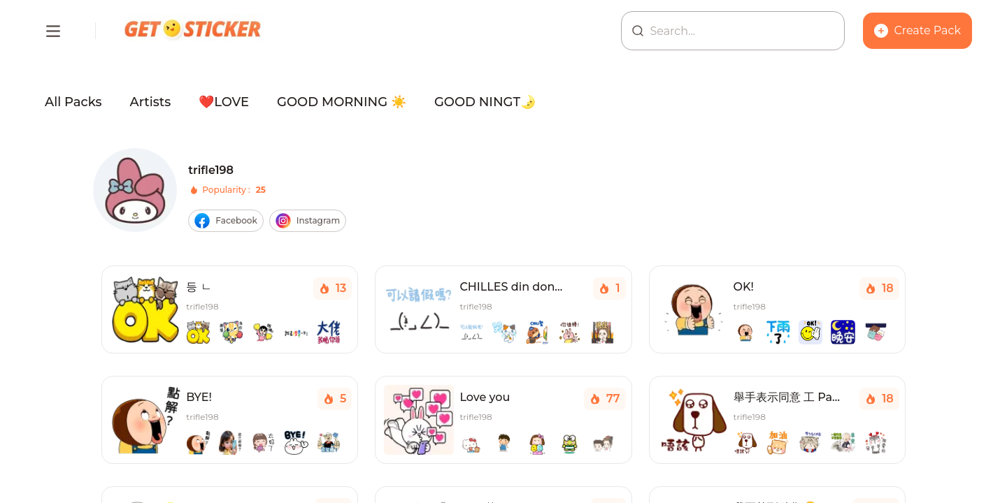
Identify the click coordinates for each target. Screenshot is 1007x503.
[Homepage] (193, 31)
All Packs (73, 102)
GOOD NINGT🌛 (485, 102)
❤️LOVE (224, 102)
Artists (150, 102)
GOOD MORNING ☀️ (341, 102)
